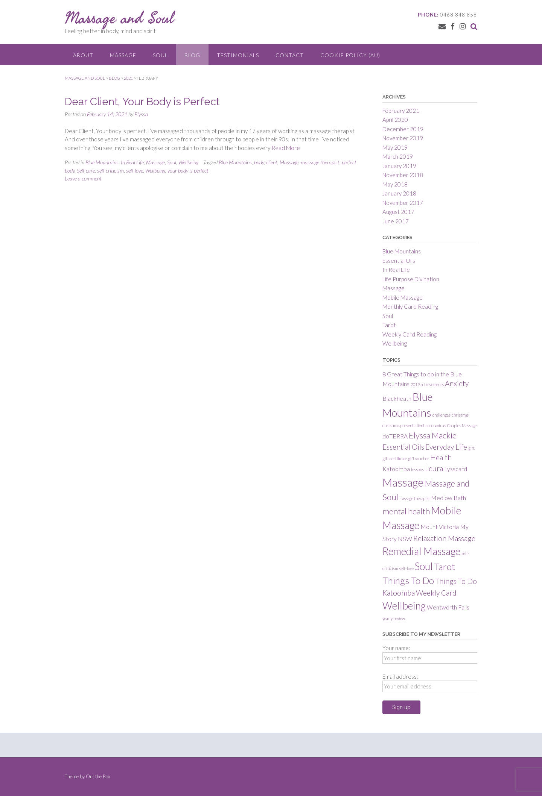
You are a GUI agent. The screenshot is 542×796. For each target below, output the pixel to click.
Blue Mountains (102, 162)
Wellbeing (188, 162)
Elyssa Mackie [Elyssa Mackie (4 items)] (433, 435)
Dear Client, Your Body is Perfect (142, 102)
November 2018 (402, 174)
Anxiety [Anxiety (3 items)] (457, 383)
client (271, 162)
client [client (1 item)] (420, 425)
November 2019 (402, 138)
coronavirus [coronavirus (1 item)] (436, 425)
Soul (160, 55)
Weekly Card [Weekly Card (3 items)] (436, 592)
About (83, 55)
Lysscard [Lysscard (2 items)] (455, 468)
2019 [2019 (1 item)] (415, 384)
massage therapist (320, 162)
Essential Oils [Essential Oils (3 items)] (403, 447)
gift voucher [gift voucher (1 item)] (418, 458)
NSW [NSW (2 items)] (405, 538)
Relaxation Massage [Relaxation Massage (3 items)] (444, 538)
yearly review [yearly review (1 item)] (393, 618)
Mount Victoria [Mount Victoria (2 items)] (439, 526)
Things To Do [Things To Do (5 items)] (408, 580)
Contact (290, 55)
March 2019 (397, 156)
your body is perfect (188, 170)
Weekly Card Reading (409, 334)
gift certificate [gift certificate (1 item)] (394, 458)
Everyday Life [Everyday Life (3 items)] (446, 447)
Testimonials (238, 55)
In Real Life (132, 162)
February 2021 (400, 110)
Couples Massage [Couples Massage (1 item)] (462, 425)
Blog (192, 55)
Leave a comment (83, 178)
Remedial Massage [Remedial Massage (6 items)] (421, 551)
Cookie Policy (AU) (350, 55)
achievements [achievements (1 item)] (432, 384)
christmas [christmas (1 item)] (460, 414)
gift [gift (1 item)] (471, 448)
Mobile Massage (402, 297)
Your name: (396, 647)
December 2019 (402, 129)
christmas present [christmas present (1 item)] (398, 425)
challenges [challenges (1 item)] (441, 414)
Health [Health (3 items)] (441, 457)
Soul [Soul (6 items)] (424, 566)
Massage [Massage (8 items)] (403, 482)
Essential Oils (398, 260)
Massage (123, 55)
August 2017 (398, 211)
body (259, 162)
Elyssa (141, 114)
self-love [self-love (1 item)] (406, 568)
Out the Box (98, 776)
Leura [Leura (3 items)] (434, 468)
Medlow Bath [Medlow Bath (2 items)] (448, 497)
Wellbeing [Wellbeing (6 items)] (404, 606)
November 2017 (402, 202)
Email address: (400, 676)
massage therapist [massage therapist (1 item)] (414, 498)
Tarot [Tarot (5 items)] (444, 566)
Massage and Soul (119, 18)
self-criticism (110, 170)
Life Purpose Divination (410, 279)
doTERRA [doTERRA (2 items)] (395, 436)
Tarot (389, 324)
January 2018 (399, 193)
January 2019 (399, 165)
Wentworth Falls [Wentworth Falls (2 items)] (448, 607)
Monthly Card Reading (410, 306)
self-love (134, 170)
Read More (285, 147)
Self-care (86, 170)
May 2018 (395, 184)
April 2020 (395, 119)
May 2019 (395, 147)
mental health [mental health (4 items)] (406, 511)
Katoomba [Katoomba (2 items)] (396, 468)
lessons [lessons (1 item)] (417, 469)
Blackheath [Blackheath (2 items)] (396, 398)
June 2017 (395, 221)
